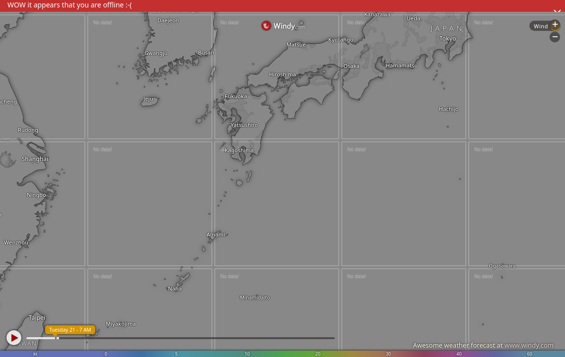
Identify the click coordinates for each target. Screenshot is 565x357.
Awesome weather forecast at (483, 345)
